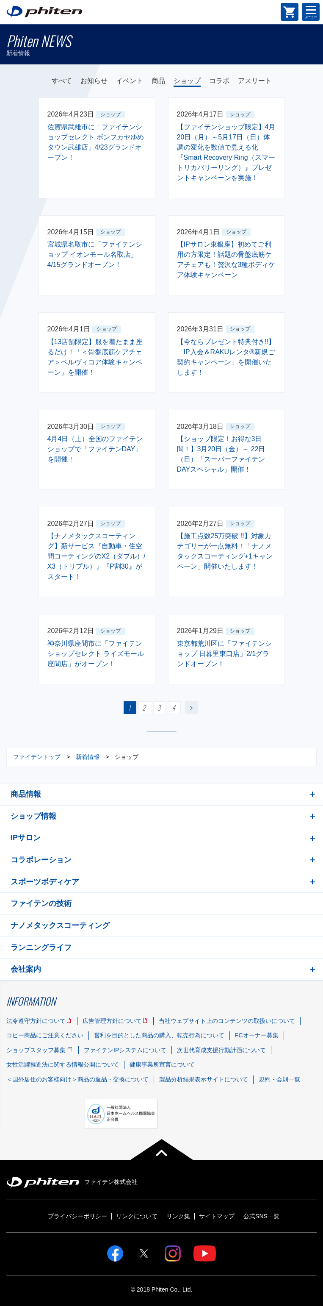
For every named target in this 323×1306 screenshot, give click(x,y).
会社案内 (26, 969)
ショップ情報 (33, 816)
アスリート (255, 80)
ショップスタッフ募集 (36, 1050)
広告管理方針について (112, 1020)
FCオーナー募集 (257, 1035)
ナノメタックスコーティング (60, 925)
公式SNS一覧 (261, 1216)
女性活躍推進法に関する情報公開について (62, 1064)
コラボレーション (41, 860)
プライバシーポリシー (77, 1216)
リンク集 (178, 1216)
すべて (62, 80)
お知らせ (94, 80)
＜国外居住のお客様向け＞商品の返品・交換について (77, 1079)
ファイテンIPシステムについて (125, 1050)
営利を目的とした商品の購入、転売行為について (159, 1035)
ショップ (187, 80)
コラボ (219, 80)
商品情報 (26, 794)
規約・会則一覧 (279, 1079)
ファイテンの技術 (41, 903)
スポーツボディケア (45, 882)
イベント (129, 80)
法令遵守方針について (36, 1020)
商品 (158, 80)
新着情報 (87, 756)
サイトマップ (217, 1216)
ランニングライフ (41, 947)
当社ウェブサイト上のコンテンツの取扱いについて (227, 1020)
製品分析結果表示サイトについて (203, 1079)
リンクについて (136, 1216)
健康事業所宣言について (162, 1064)
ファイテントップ (37, 756)
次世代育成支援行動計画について (221, 1050)
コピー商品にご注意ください (44, 1035)
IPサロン (26, 838)
